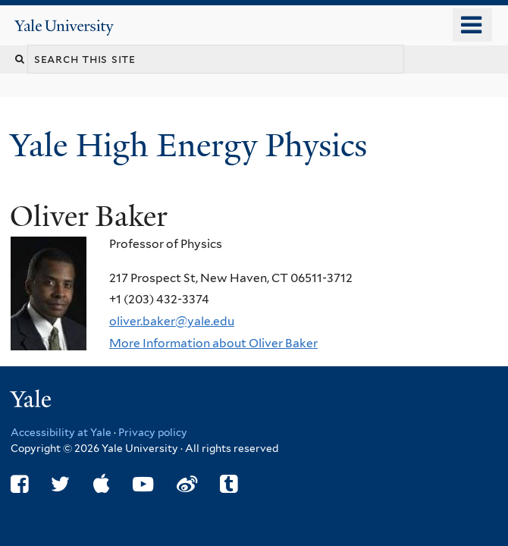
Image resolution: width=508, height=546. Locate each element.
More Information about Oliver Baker (213, 343)
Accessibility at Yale (61, 432)
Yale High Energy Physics (192, 145)
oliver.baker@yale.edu (171, 321)
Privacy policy (152, 432)
